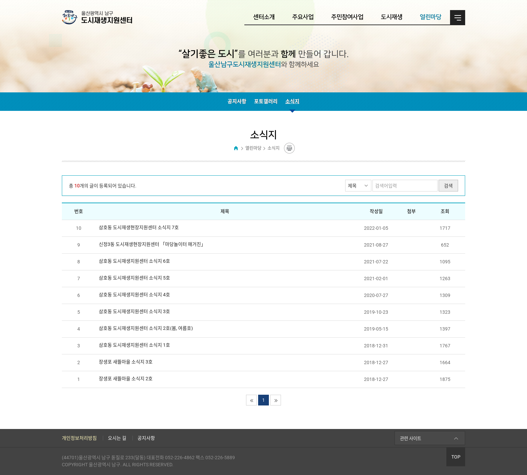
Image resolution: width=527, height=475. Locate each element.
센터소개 (264, 17)
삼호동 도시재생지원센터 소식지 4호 (134, 294)
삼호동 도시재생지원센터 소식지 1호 (134, 345)
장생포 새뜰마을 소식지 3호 (126, 361)
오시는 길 (117, 438)
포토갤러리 (266, 101)
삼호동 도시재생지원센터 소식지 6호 (134, 261)
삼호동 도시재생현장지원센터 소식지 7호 (139, 227)
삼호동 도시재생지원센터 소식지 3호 (134, 311)
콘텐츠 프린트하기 (289, 148)
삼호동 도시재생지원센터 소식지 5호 (134, 277)
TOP (455, 457)
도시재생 (391, 17)
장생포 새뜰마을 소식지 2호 (126, 378)
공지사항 (237, 101)
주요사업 (303, 17)
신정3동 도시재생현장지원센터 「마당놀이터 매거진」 (152, 244)
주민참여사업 (347, 17)
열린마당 (430, 17)
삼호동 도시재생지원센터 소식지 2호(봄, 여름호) (146, 328)
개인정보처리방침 (79, 438)
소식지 (292, 101)
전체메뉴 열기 (457, 17)
